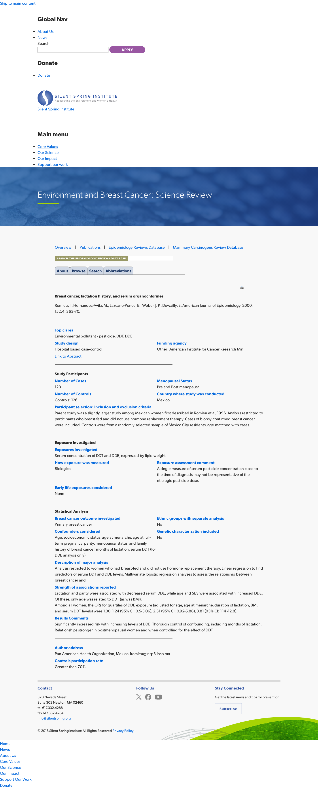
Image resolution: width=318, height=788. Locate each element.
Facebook (148, 696)
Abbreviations (118, 270)
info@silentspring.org (54, 718)
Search (43, 43)
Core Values (48, 146)
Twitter (139, 696)
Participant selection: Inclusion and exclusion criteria (103, 406)
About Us (45, 31)
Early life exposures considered (83, 487)
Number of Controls (73, 393)
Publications (90, 247)
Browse (78, 270)
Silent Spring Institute (56, 108)
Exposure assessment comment (185, 462)
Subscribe (228, 708)
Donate (44, 75)
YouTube (158, 696)
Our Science (48, 152)
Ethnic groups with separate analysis (190, 518)
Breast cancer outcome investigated (87, 518)
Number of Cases (70, 380)
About (62, 270)
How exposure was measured (82, 462)
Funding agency (172, 342)
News (42, 37)
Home (5, 743)
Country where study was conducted (190, 393)
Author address (69, 647)
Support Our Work (16, 779)
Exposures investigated (76, 449)
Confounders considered (77, 531)
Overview (63, 247)
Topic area (64, 329)
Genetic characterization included (188, 531)
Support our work (53, 164)
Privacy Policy (123, 730)
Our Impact (47, 158)
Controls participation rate (79, 660)
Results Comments (72, 617)
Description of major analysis (81, 561)
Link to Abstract (68, 355)
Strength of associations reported (85, 586)
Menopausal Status (174, 380)
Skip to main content (18, 3)
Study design (67, 342)
